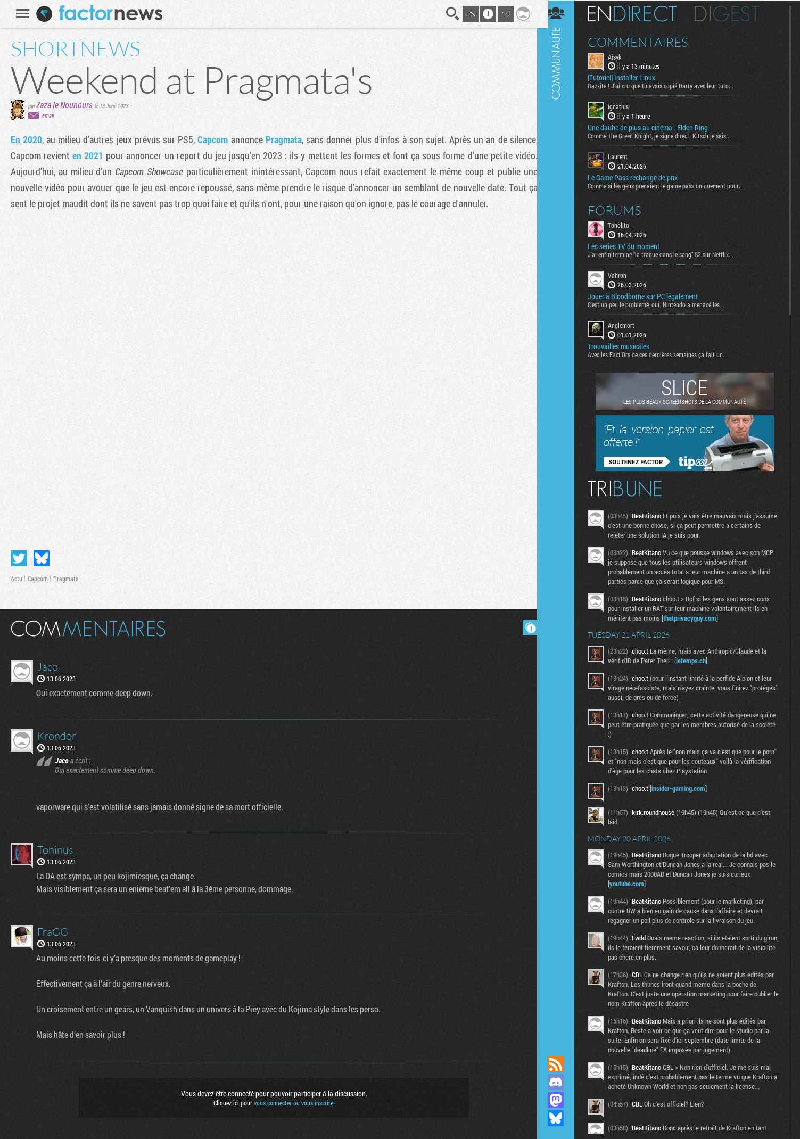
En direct (639, 13)
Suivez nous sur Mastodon (563, 1100)
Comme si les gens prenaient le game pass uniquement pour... (673, 185)
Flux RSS (563, 1064)
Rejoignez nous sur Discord (563, 1082)
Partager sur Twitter (17, 558)
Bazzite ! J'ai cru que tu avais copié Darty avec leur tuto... (668, 85)
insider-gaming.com (686, 788)
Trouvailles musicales (626, 346)
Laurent (625, 156)
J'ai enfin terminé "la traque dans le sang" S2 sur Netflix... (668, 254)
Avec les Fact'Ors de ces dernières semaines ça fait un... (665, 354)
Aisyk (622, 56)
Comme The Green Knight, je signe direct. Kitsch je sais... (666, 135)
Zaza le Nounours (63, 104)
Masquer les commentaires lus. (528, 627)
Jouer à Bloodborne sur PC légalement (650, 296)
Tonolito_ (627, 224)
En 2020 (24, 139)
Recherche (451, 14)
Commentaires (645, 41)
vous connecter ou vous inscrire (292, 1103)
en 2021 (86, 155)
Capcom (212, 139)
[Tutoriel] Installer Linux (629, 77)
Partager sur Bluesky (40, 558)
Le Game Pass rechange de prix (640, 177)
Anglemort (628, 324)
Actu (15, 578)
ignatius (625, 106)
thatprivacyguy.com (697, 617)
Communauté (563, 518)
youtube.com (634, 883)
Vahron (624, 274)
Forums (622, 210)
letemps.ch (698, 660)
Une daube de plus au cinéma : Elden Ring (655, 127)
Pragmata (281, 139)
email (46, 115)
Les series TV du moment (631, 246)
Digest (734, 13)
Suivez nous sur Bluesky (563, 1118)
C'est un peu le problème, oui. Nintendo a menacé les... (663, 304)
